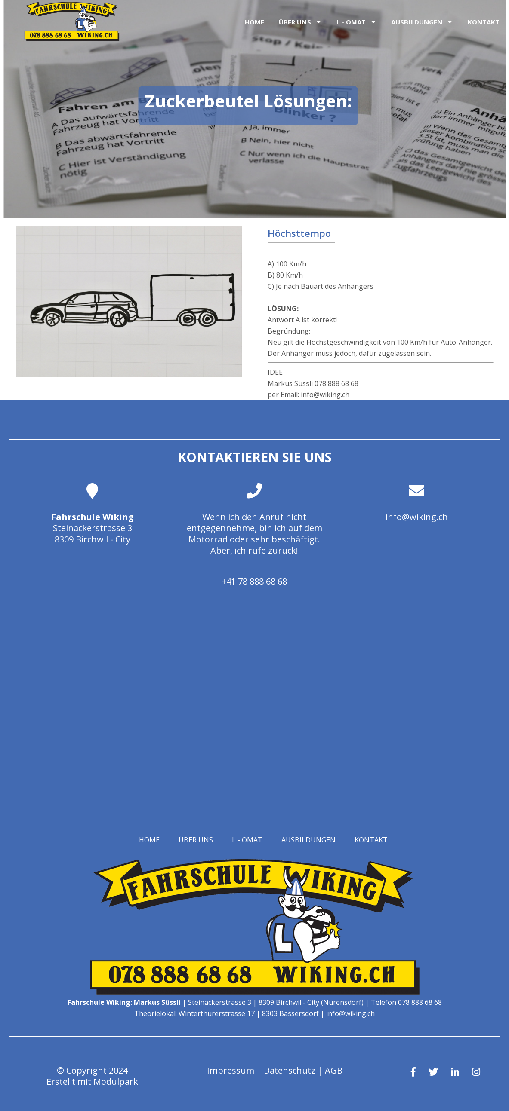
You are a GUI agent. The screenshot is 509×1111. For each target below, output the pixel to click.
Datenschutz (289, 1070)
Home (254, 22)
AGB (333, 1070)
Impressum (230, 1070)
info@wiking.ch (417, 517)
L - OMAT (351, 22)
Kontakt (484, 22)
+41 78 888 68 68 (254, 581)
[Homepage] (71, 38)
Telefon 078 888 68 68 (406, 1002)
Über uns (295, 22)
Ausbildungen (416, 22)
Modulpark (115, 1081)
